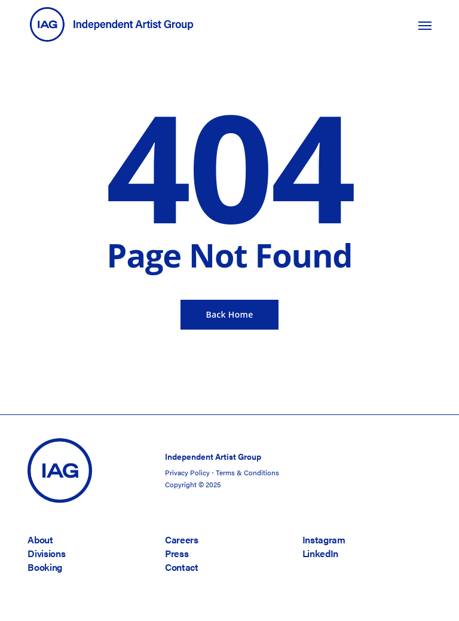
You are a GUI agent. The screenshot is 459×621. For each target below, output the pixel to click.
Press (176, 553)
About (40, 539)
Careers (181, 539)
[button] (425, 25)
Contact (181, 567)
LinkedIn (320, 553)
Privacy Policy (187, 472)
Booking (44, 567)
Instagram (323, 539)
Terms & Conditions (247, 472)
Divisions (46, 553)
